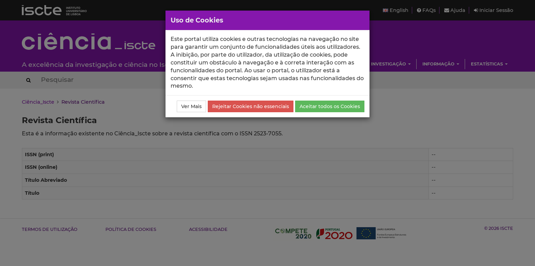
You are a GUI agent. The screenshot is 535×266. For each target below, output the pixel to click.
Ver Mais (191, 106)
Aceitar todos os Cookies (330, 106)
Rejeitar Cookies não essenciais (250, 106)
